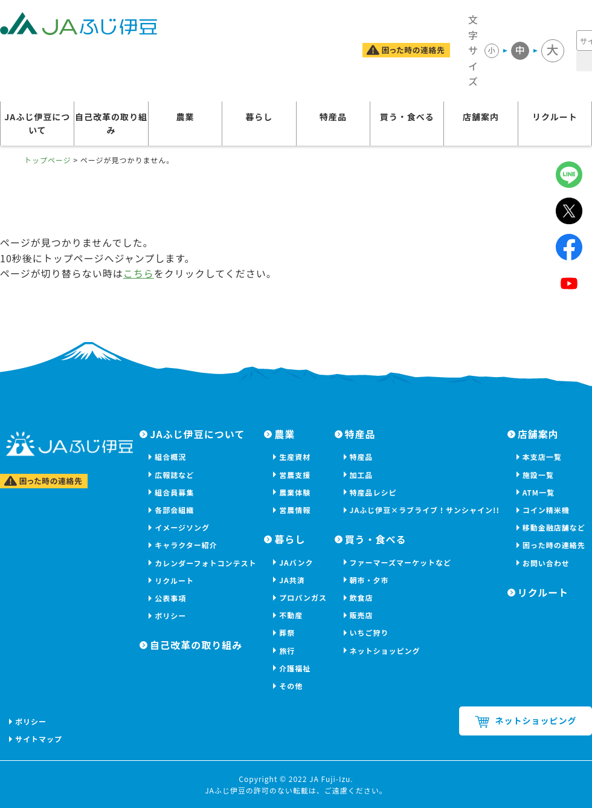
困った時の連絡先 (554, 545)
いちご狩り (369, 632)
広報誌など (174, 475)
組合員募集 (174, 492)
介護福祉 (294, 668)
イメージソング (182, 527)
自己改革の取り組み (111, 123)
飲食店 (361, 597)
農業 (185, 117)
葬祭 (287, 632)
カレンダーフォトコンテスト (205, 563)
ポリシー (170, 615)
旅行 (287, 650)
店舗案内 (481, 117)
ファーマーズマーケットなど (400, 562)
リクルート (555, 117)
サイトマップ (38, 739)
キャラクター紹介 (186, 545)
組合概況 (170, 456)
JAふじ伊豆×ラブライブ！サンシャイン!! (425, 510)
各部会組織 (174, 510)
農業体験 (294, 492)
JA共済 (292, 580)
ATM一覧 (539, 492)
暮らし (258, 117)
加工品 (361, 475)
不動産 (291, 615)
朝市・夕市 (369, 580)
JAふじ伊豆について (37, 123)
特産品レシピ (373, 492)
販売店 (361, 615)
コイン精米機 (546, 510)
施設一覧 (538, 475)
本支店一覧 (542, 456)
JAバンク (296, 562)
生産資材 (294, 456)
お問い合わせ (546, 563)
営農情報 (294, 510)
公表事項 (170, 598)
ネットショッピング (385, 650)
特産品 (333, 117)
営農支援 (294, 475)
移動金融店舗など (554, 527)
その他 (291, 685)
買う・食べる (407, 117)
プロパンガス (303, 597)
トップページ (47, 160)
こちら (138, 273)
